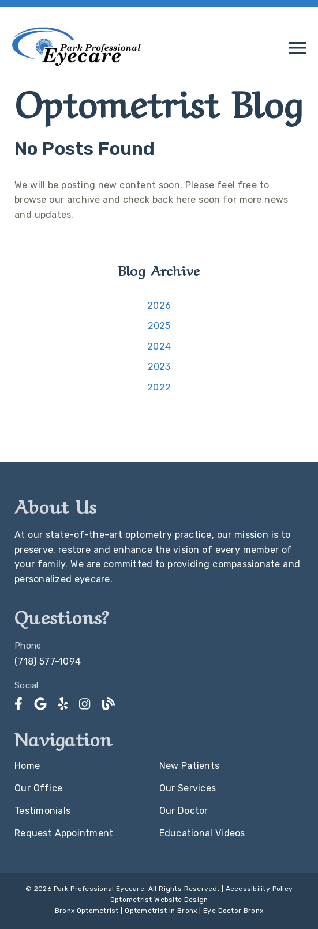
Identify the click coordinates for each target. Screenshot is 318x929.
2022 (159, 387)
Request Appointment (63, 833)
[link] (76, 66)
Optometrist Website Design (159, 900)
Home (27, 765)
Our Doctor (183, 810)
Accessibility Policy (259, 889)
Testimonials (42, 810)
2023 (159, 366)
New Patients (189, 765)
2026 (159, 305)
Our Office (38, 788)
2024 (159, 346)
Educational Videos (202, 833)
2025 (159, 325)
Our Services (187, 788)
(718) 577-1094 (47, 661)
